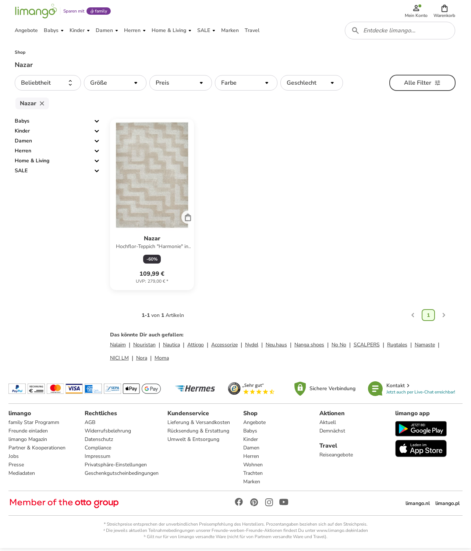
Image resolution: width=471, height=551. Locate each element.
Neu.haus (276, 347)
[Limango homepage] (36, 12)
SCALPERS (367, 347)
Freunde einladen (28, 433)
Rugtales (397, 347)
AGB (90, 424)
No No (339, 347)
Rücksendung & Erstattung (198, 433)
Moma (162, 360)
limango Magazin (28, 441)
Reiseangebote (336, 457)
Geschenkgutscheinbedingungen (122, 475)
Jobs (14, 458)
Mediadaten (22, 475)
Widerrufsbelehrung (108, 433)
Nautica (171, 347)
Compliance (98, 450)
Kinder (22, 133)
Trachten (253, 475)
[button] (445, 12)
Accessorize (224, 347)
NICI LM (119, 360)
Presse (16, 467)
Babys (22, 123)
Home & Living (32, 163)
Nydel (251, 347)
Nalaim (118, 347)
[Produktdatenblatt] (152, 207)
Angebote (254, 424)
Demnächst (332, 433)
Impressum (97, 458)
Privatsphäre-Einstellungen (116, 467)
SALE (21, 173)
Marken (251, 484)
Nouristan (144, 347)
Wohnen (253, 467)
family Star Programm (34, 424)
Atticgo (195, 347)
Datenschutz (99, 441)
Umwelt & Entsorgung (193, 441)
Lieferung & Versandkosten (198, 424)
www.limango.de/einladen (342, 533)
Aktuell (327, 424)
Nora (141, 360)
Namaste (425, 347)
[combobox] (400, 32)
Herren (23, 153)
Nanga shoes (309, 347)
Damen (23, 143)
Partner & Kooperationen (37, 450)
